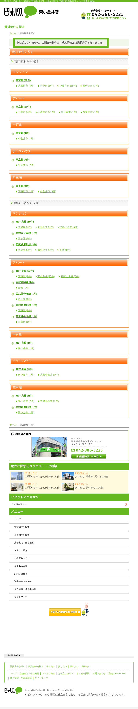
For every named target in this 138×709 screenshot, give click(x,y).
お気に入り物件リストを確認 (69, 609)
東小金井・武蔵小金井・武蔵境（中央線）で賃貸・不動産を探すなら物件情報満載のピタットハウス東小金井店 (49, 1)
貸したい (62, 666)
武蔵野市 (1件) (26, 191)
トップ (17, 519)
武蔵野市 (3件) (26, 85)
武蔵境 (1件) (25, 276)
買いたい (74, 666)
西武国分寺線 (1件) (26, 233)
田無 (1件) (23, 287)
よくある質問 (20, 566)
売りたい (86, 666)
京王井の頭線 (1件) (26, 316)
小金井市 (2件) (26, 165)
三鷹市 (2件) (25, 112)
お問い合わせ (20, 573)
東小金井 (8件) (45, 227)
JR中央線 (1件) (24, 342)
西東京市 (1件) (91, 112)
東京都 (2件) (22, 159)
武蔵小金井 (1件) (49, 374)
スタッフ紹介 (20, 550)
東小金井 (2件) (26, 401)
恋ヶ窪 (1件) (25, 238)
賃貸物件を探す (21, 527)
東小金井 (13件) (46, 276)
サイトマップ (20, 597)
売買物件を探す (21, 535)
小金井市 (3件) (48, 191)
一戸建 (17, 125)
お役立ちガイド (21, 558)
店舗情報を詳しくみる (89, 456)
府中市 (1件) (47, 85)
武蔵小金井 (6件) (68, 227)
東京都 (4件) (22, 186)
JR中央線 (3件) (24, 395)
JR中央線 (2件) (24, 369)
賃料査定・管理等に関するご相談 (84, 476)
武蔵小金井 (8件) (70, 276)
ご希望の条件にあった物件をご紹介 (35, 476)
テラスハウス (22, 151)
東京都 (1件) (22, 133)
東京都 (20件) (23, 80)
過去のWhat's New (23, 581)
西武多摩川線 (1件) (26, 305)
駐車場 (17, 178)
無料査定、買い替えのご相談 (82, 487)
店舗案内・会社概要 (24, 542)
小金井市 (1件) (26, 138)
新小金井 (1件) (26, 412)
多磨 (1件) (65, 250)
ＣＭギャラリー (19, 504)
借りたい (50, 666)
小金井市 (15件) (68, 85)
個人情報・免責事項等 (25, 589)
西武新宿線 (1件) (25, 282)
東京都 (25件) (23, 106)
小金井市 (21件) (46, 112)
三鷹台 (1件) (25, 321)
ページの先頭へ (14, 655)
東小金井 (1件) (26, 348)
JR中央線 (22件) (25, 271)
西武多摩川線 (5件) (26, 244)
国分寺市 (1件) (91, 85)
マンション (20, 72)
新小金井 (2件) (45, 250)
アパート (19, 98)
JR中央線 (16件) (25, 221)
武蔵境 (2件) (25, 227)
